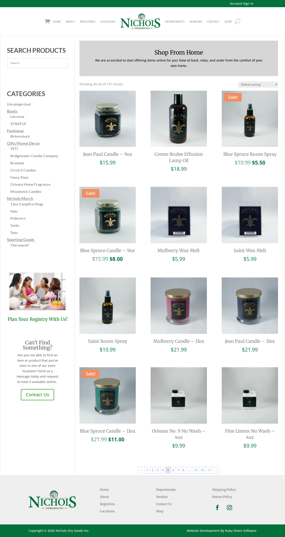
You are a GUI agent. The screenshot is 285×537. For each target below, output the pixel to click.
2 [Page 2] (152, 470)
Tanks (15, 225)
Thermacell (19, 245)
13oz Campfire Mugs (26, 204)
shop (228, 22)
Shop (160, 511)
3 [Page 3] (158, 470)
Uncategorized (19, 104)
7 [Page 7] (178, 470)
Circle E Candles (23, 170)
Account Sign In (241, 3)
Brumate (17, 163)
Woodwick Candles (25, 191)
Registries (87, 22)
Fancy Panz (19, 177)
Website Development (203, 530)
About (70, 22)
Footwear (15, 130)
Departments (175, 22)
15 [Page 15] (195, 470)
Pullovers (18, 218)
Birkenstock (20, 136)
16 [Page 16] (202, 470)
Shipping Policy (224, 490)
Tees (14, 232)
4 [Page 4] (163, 470)
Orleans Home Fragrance (30, 184)
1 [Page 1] (147, 470)
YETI (14, 148)
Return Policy (222, 497)
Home (57, 22)
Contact (213, 22)
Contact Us (37, 395)
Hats (14, 211)
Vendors (195, 22)
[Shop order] (258, 84)
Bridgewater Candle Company (34, 156)
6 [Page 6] (173, 470)
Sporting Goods (20, 239)
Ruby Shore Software (240, 530)
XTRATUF (18, 123)
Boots (12, 111)
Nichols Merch (20, 198)
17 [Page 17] (209, 470)
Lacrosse (17, 116)
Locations (107, 22)
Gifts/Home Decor (23, 143)
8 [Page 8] (183, 470)
